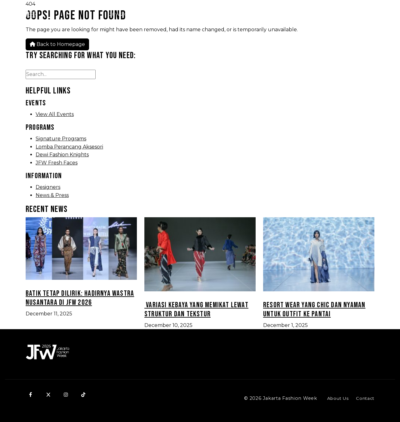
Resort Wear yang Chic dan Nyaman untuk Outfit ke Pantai (314, 309)
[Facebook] (31, 394)
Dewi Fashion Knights (62, 155)
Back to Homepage (57, 44)
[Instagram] (66, 394)
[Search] (327, 14)
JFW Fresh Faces (57, 163)
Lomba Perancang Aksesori (69, 147)
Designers (48, 187)
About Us (337, 398)
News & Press (52, 195)
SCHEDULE (358, 14)
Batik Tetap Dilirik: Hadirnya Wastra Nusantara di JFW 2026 (80, 298)
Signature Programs (61, 139)
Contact (365, 398)
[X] (48, 394)
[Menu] (387, 14)
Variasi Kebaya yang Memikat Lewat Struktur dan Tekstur (196, 309)
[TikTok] (83, 394)
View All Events (55, 114)
